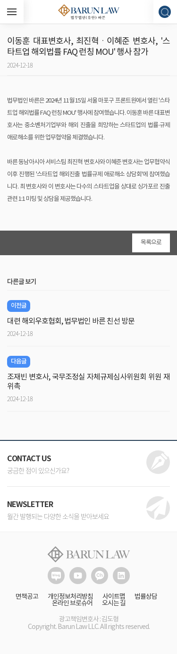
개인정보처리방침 (70, 597)
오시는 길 (114, 603)
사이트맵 (113, 597)
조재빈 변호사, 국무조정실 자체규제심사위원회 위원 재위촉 (88, 382)
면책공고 (27, 597)
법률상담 (146, 597)
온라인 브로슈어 (72, 603)
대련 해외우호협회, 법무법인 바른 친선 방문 (71, 321)
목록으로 (151, 242)
